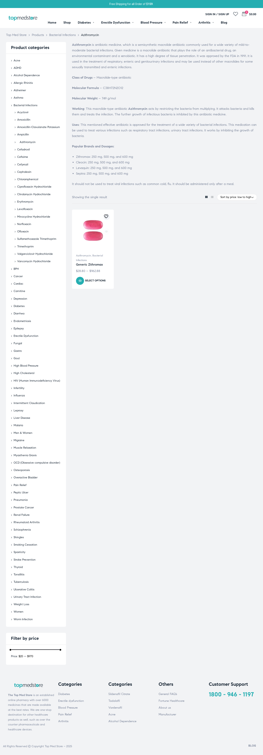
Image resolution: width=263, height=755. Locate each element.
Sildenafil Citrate (119, 694)
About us (165, 707)
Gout (17, 358)
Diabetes (19, 306)
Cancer (18, 276)
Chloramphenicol (27, 179)
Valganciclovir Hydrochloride (35, 254)
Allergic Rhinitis (23, 83)
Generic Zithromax (89, 264)
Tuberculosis (21, 582)
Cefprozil (22, 164)
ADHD (17, 68)
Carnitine (19, 291)
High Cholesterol (24, 373)
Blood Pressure (68, 707)
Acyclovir (23, 112)
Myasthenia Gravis (25, 455)
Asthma (18, 97)
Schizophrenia (22, 529)
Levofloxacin (25, 209)
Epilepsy (19, 328)
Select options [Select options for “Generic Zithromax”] (95, 280)
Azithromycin (83, 255)
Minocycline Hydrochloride (33, 216)
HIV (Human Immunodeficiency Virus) (37, 380)
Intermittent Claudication (29, 403)
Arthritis (63, 721)
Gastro (18, 351)
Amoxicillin (23, 119)
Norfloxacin (24, 224)
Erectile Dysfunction (26, 336)
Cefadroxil (23, 149)
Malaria (18, 425)
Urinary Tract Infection (27, 597)
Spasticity (19, 552)
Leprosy (18, 410)
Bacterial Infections (25, 105)
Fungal (18, 343)
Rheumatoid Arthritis (27, 522)
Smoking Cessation (25, 544)
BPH (16, 269)
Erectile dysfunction (71, 701)
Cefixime (22, 157)
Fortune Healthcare (171, 701)
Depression (20, 298)
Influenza (19, 395)
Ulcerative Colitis (24, 589)
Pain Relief (20, 485)
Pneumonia (21, 500)
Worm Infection (23, 619)
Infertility (19, 388)
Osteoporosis (22, 470)
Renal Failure (22, 515)
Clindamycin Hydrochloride (34, 194)
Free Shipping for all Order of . (131, 4)
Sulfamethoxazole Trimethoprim (36, 239)
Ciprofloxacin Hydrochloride (34, 186)
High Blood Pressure (26, 365)
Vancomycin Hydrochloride (34, 261)
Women (18, 611)
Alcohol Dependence (27, 75)
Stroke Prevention (25, 559)
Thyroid (18, 567)
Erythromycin (25, 201)
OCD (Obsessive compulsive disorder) (37, 462)
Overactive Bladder (26, 477)
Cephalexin (24, 172)
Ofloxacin (23, 231)
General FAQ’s (168, 694)
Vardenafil (115, 707)
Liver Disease (22, 418)
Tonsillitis (19, 574)
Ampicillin (23, 134)
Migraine (19, 440)
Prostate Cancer (24, 507)
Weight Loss (21, 604)
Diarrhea (19, 313)
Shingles (19, 537)
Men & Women (23, 433)
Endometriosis (22, 321)
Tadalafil (114, 701)
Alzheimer (20, 90)
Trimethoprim (25, 246)
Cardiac (18, 283)
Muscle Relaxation (25, 447)
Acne (17, 60)
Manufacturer (167, 714)
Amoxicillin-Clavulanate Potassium (38, 127)
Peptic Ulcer (21, 492)
